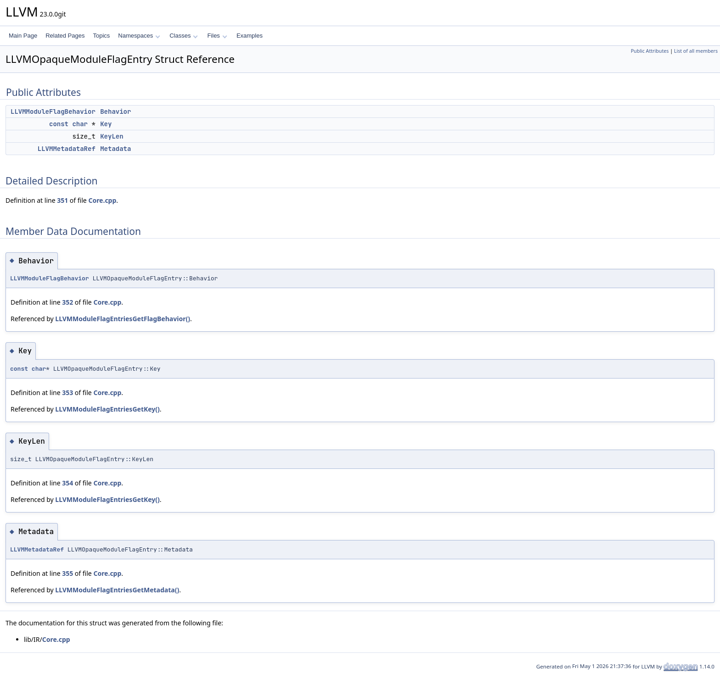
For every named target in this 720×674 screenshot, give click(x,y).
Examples (249, 35)
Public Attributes (650, 51)
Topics (101, 35)
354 (67, 483)
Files (217, 35)
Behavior (115, 111)
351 (62, 200)
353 (67, 392)
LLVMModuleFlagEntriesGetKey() (107, 409)
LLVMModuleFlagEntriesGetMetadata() (117, 589)
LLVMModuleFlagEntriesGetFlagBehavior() (122, 318)
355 (67, 573)
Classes (183, 35)
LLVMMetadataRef (67, 149)
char (80, 124)
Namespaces (139, 35)
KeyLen (111, 136)
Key (106, 124)
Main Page (23, 35)
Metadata (115, 149)
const (58, 124)
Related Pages (64, 35)
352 (67, 302)
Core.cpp (102, 200)
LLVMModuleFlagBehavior (53, 111)
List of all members (696, 51)
